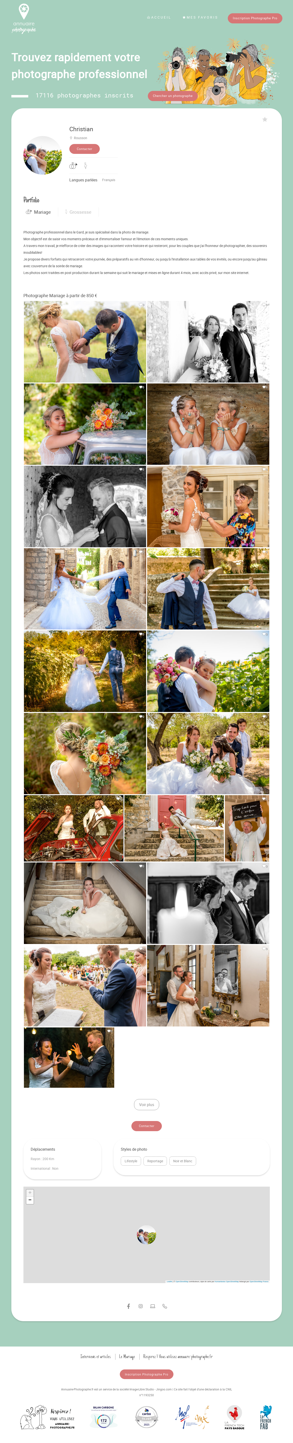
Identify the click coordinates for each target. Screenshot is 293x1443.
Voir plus (146, 1104)
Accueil (159, 17)
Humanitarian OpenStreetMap (227, 1281)
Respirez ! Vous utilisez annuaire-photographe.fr (178, 1356)
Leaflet (169, 1281)
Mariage (38, 211)
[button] (146, 1234)
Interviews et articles (95, 1356)
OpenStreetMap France (259, 1281)
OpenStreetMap (182, 1281)
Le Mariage (127, 1356)
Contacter (84, 148)
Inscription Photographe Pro (255, 18)
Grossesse (78, 211)
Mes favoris (200, 17)
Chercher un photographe (173, 96)
